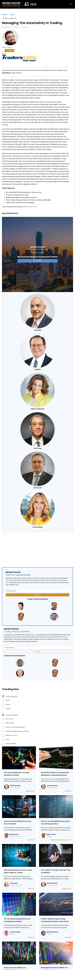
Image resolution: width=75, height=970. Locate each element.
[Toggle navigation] (71, 4)
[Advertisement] (37, 548)
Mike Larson (14, 834)
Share (4, 14)
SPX (33, 791)
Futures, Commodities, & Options (15, 727)
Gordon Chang (38, 448)
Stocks (7, 739)
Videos (7, 704)
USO (31, 791)
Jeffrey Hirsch (52, 786)
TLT (68, 840)
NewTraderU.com (31, 207)
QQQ (65, 840)
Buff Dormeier (15, 786)
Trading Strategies (11, 743)
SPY (33, 840)
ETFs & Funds (9, 719)
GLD (58, 840)
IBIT (60, 840)
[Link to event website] (37, 254)
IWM (63, 840)
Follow (9, 50)
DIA (55, 840)
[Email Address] (37, 591)
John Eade (14, 883)
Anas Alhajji (37, 330)
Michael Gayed (52, 932)
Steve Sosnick (38, 488)
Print (12, 14)
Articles (7, 700)
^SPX (70, 791)
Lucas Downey (15, 932)
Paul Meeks (37, 369)
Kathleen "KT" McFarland (37, 409)
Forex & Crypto (9, 723)
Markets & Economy (11, 735)
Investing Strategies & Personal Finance (17, 731)
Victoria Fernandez (37, 527)
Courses (7, 708)
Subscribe (37, 595)
